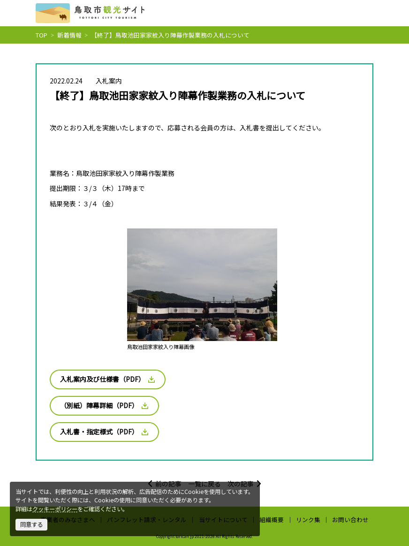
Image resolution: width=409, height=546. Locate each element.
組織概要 (271, 519)
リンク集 (308, 519)
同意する (31, 524)
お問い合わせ (350, 519)
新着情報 (69, 34)
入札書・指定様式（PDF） (104, 431)
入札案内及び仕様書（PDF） (107, 379)
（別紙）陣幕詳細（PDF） (104, 405)
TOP (41, 34)
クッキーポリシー (54, 509)
